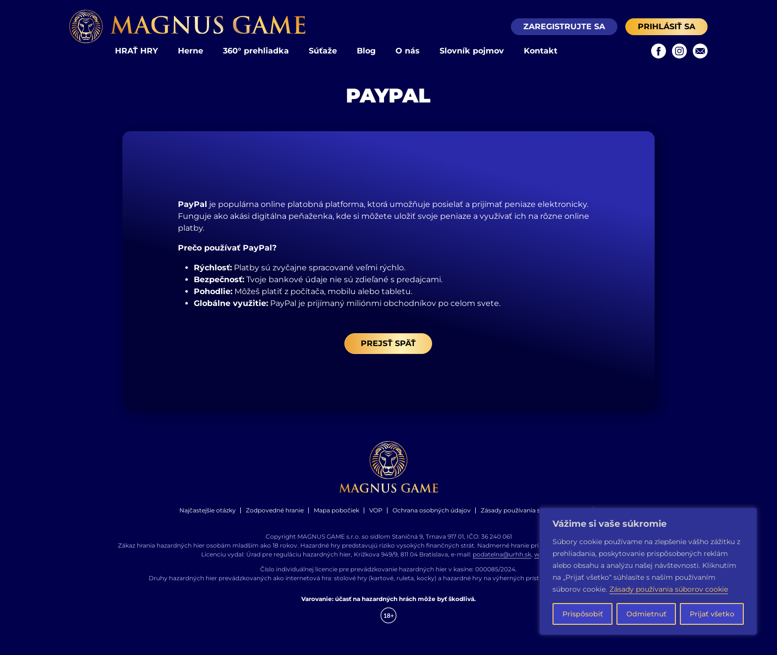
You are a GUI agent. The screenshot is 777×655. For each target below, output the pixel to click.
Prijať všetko (712, 613)
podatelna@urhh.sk (502, 554)
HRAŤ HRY (136, 50)
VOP (376, 510)
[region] (648, 571)
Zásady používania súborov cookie (669, 589)
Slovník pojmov (472, 50)
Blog (366, 50)
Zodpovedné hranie (275, 510)
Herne (190, 50)
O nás (407, 50)
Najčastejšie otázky (207, 510)
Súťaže (323, 50)
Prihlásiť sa (666, 26)
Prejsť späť (388, 343)
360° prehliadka (256, 50)
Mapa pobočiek (336, 510)
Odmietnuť (646, 613)
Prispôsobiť (582, 613)
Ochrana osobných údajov (431, 510)
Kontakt (540, 50)
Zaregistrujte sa (564, 26)
